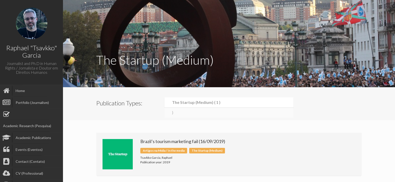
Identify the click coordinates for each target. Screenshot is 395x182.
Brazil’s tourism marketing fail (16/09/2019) (182, 141)
